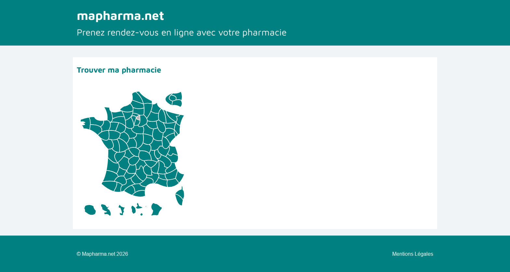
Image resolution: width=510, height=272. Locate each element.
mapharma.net (120, 15)
